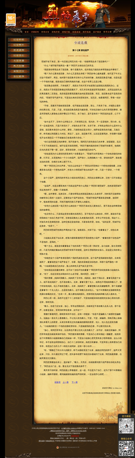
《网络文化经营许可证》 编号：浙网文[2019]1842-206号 (68, 431)
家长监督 (42, 441)
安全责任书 (75, 436)
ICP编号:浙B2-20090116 (69, 428)
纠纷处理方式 (49, 441)
